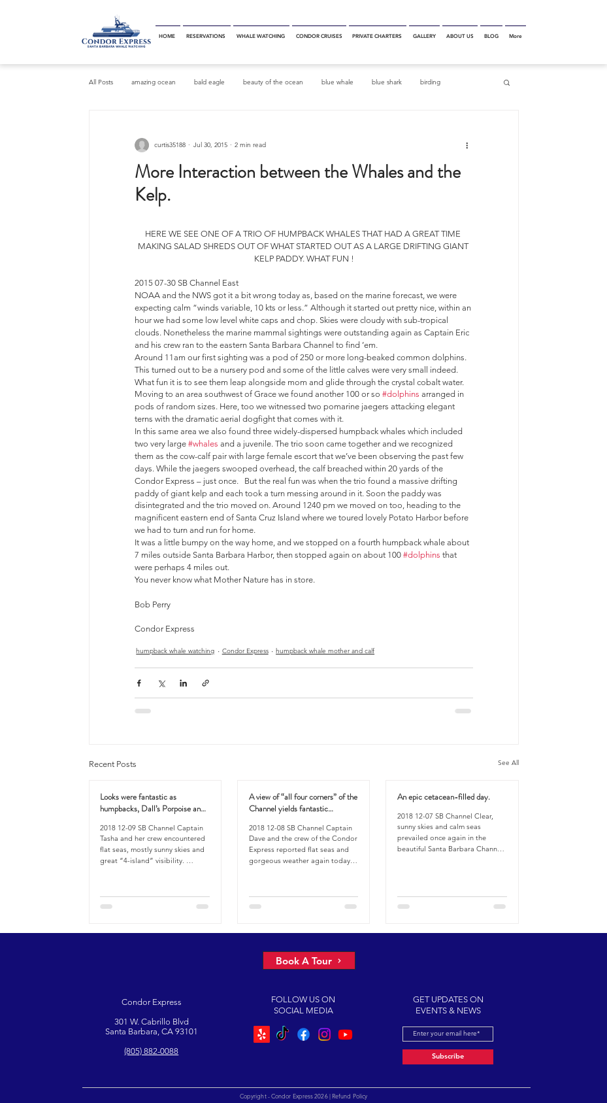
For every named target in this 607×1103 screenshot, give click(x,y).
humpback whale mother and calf (325, 651)
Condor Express (245, 651)
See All (508, 762)
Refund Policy (349, 1096)
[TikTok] (282, 1034)
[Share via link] (205, 683)
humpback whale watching (175, 651)
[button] (506, 82)
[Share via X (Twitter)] (161, 683)
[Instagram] (324, 1034)
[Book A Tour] (309, 960)
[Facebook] (303, 1034)
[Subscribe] (447, 1056)
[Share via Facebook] (139, 683)
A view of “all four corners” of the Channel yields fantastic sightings (303, 803)
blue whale (337, 82)
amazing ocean (153, 82)
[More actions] (467, 145)
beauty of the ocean (273, 82)
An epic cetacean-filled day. (443, 797)
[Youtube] (345, 1034)
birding (430, 82)
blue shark (387, 82)
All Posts (101, 82)
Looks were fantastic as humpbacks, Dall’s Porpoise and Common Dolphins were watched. (152, 803)
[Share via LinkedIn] (183, 683)
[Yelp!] (262, 1034)
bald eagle (209, 82)
